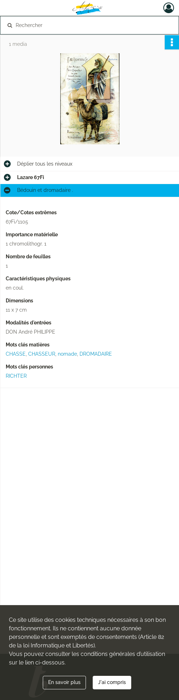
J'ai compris (112, 682)
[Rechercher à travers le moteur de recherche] (85, 25)
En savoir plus (64, 682)
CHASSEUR (41, 354)
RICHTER (16, 376)
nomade (67, 354)
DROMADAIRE (96, 354)
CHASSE (16, 354)
